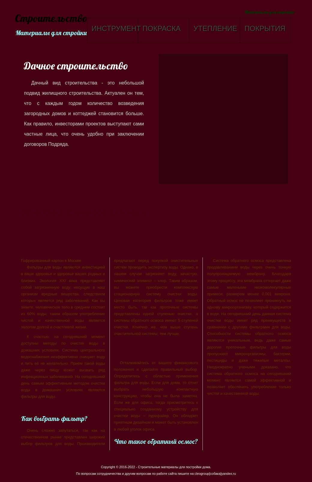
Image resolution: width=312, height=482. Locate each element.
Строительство (50, 19)
